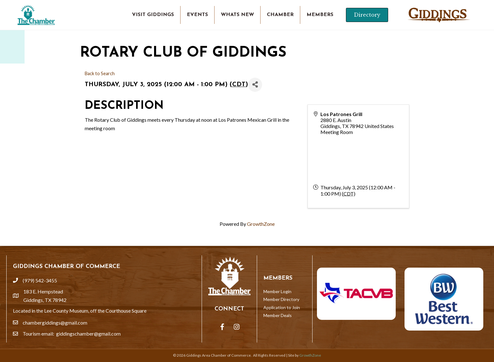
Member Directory (281, 299)
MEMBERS (320, 14)
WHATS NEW (237, 14)
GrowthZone (261, 224)
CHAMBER (280, 14)
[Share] (255, 85)
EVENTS (197, 14)
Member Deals (277, 315)
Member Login (277, 291)
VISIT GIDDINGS (153, 14)
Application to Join (281, 307)
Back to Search (100, 73)
